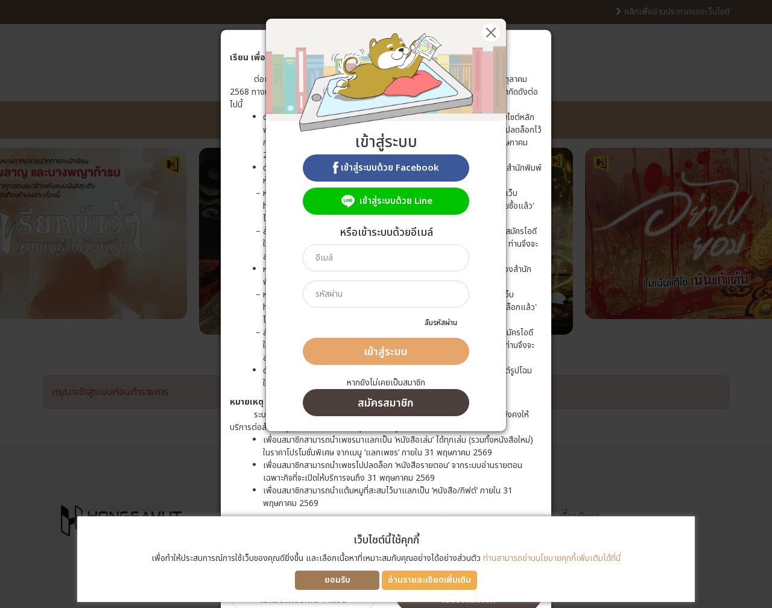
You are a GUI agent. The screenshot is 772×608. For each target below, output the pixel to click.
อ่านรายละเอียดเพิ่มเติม (429, 580)
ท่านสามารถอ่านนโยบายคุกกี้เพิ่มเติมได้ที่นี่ (552, 558)
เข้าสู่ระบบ (386, 352)
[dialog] (386, 304)
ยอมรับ (337, 580)
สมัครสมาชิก (386, 403)
